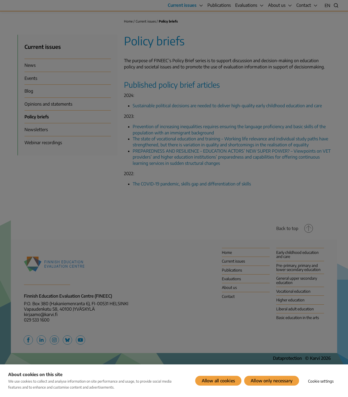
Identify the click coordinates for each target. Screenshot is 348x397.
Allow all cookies (218, 380)
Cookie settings (321, 381)
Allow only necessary (272, 380)
